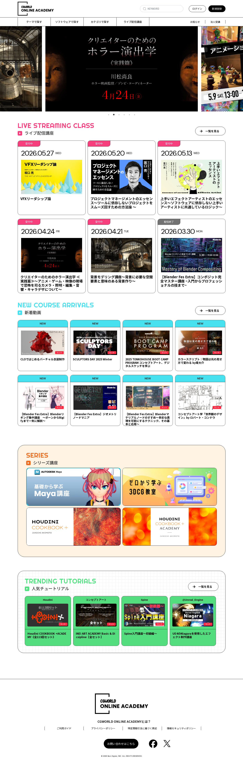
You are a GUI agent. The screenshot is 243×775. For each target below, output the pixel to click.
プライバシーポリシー (103, 728)
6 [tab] (134, 115)
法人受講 (215, 22)
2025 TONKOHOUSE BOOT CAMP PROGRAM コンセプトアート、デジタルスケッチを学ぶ (147, 362)
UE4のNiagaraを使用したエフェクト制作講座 (192, 635)
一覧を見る (212, 131)
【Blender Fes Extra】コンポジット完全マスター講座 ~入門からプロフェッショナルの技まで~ (191, 281)
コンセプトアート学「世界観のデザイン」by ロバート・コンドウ (200, 416)
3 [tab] (119, 115)
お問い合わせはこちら (121, 744)
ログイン (197, 8)
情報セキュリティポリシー (181, 728)
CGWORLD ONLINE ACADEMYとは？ (124, 721)
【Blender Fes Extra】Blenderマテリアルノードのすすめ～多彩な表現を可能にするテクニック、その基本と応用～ (147, 419)
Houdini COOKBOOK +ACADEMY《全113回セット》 (47, 635)
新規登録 (217, 8)
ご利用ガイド (64, 728)
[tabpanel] (122, 69)
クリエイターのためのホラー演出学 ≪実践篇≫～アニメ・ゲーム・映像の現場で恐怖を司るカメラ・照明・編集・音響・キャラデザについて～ (51, 283)
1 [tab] (108, 115)
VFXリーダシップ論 (35, 198)
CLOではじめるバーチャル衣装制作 (42, 359)
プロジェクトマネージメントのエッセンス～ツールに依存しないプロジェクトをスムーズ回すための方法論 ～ (121, 203)
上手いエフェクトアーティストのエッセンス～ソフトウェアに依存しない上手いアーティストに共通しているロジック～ (191, 203)
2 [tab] (114, 115)
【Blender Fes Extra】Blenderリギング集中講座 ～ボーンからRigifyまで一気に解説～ (42, 417)
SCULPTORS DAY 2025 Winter (92, 359)
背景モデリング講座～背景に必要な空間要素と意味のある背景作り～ (121, 279)
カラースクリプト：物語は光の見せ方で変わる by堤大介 (200, 361)
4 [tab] (124, 115)
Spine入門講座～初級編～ (140, 634)
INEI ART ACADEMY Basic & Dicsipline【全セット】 (95, 635)
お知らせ (195, 22)
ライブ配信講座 (133, 22)
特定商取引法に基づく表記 (142, 728)
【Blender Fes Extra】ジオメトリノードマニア (95, 416)
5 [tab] (129, 115)
